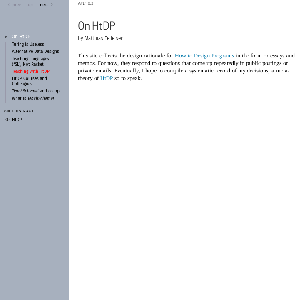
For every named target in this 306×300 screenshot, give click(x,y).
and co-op (36, 91)
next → (46, 5)
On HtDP (21, 37)
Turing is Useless (28, 44)
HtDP (106, 78)
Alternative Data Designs (35, 52)
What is (33, 99)
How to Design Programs (204, 55)
